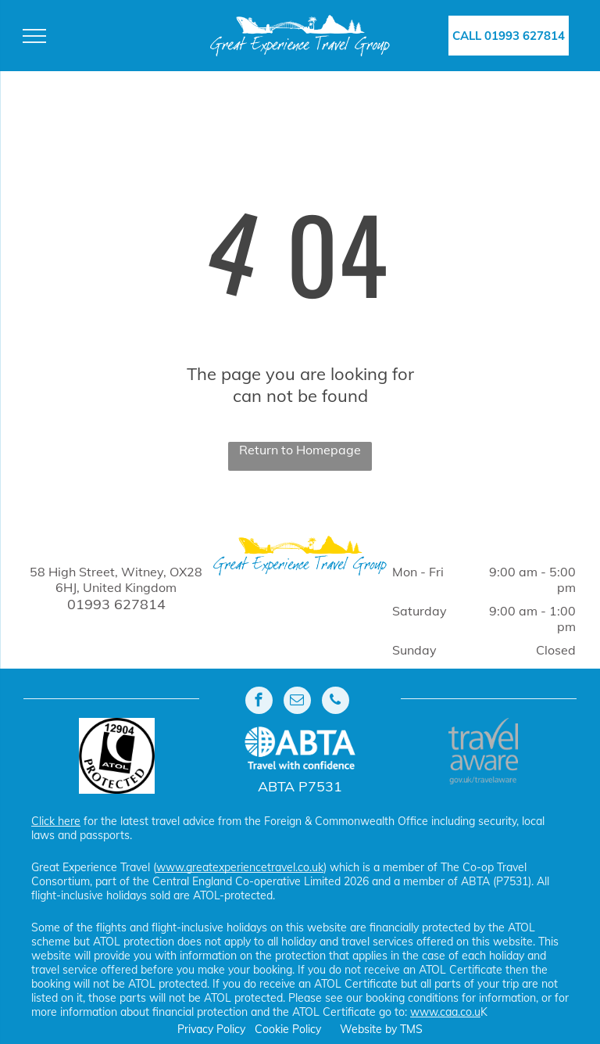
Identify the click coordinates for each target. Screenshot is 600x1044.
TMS (411, 1029)
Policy (230, 1029)
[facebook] (259, 702)
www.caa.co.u (445, 1012)
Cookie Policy (288, 1029)
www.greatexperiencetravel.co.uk (239, 867)
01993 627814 (116, 604)
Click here (55, 821)
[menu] (34, 36)
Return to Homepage (300, 449)
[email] (297, 702)
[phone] (335, 702)
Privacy (195, 1029)
